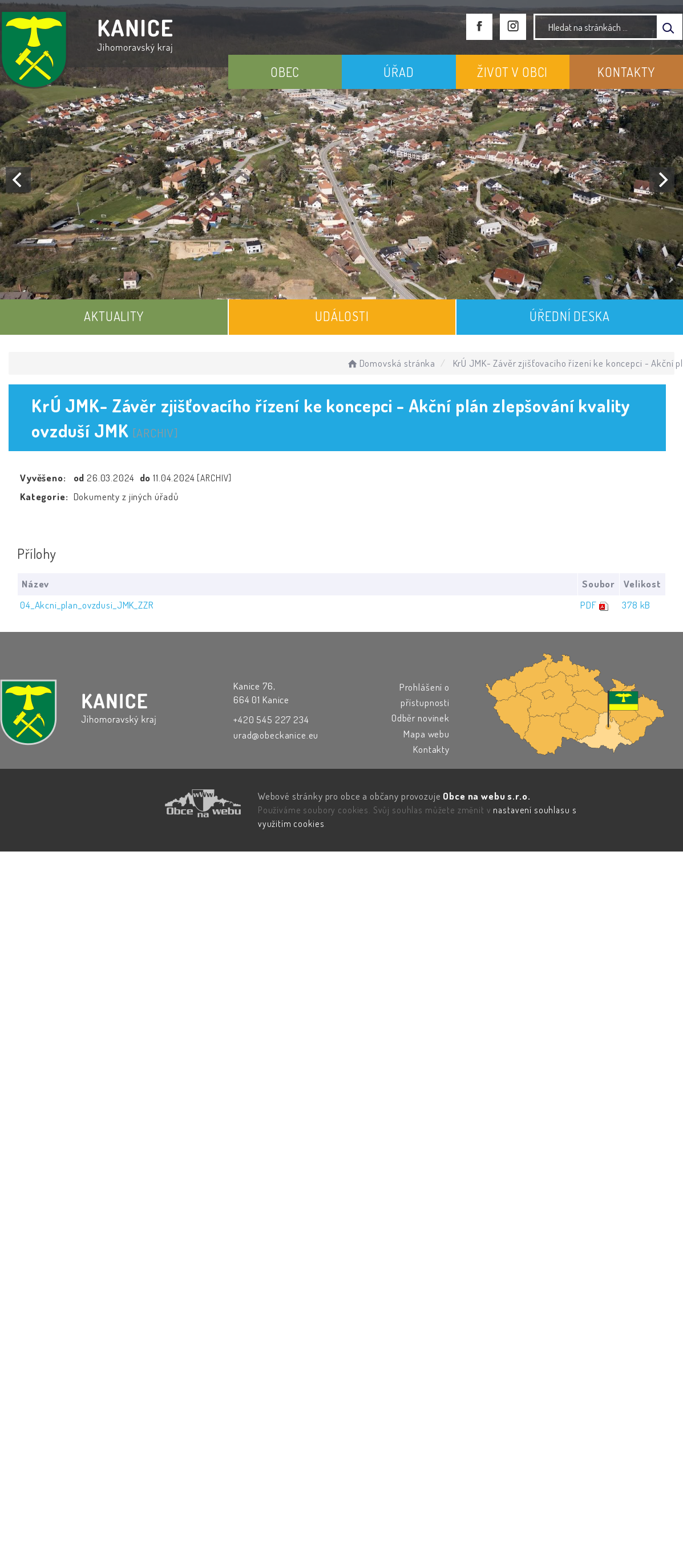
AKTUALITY (114, 316)
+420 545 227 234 (271, 719)
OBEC (285, 72)
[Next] (661, 179)
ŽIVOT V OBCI (512, 72)
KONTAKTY (626, 72)
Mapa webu (426, 734)
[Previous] (18, 179)
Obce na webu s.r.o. (486, 796)
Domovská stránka (390, 363)
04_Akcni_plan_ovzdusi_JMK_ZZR (87, 605)
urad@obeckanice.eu (275, 735)
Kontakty (431, 749)
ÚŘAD (398, 72)
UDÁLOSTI (342, 316)
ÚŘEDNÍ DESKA (569, 316)
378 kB (636, 605)
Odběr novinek (420, 718)
